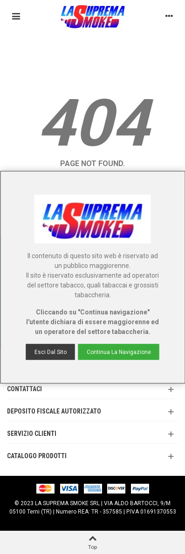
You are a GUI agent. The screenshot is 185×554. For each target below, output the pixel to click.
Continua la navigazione (119, 351)
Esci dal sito (50, 351)
